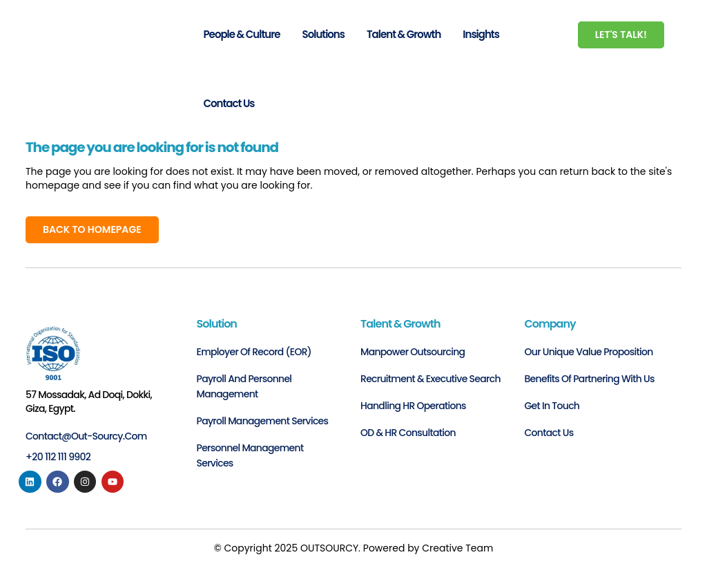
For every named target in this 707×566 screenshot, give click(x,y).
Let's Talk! (621, 34)
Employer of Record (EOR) (254, 352)
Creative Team (457, 548)
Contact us (549, 433)
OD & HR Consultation (408, 433)
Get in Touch (552, 406)
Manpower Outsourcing (412, 352)
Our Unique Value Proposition (589, 352)
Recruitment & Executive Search (430, 379)
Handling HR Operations (413, 406)
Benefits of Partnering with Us (590, 379)
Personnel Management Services (250, 455)
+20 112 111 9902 (58, 457)
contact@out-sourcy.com (86, 436)
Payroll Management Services (263, 421)
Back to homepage (92, 229)
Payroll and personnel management (244, 386)
